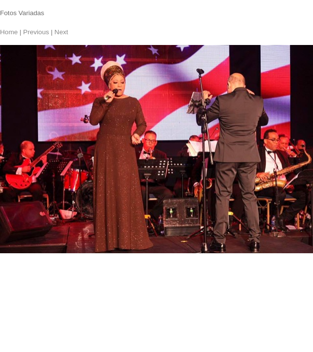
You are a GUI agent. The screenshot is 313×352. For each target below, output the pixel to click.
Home (9, 32)
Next (61, 32)
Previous (36, 32)
